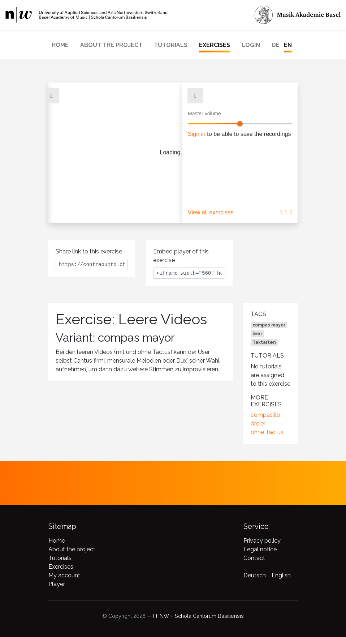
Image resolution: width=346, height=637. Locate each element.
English (281, 575)
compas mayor (268, 325)
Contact (254, 558)
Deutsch (254, 575)
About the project (111, 45)
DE (276, 45)
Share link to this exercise (89, 251)
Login (251, 45)
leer (257, 333)
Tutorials (170, 45)
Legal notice (260, 549)
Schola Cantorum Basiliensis (209, 616)
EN (288, 45)
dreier (258, 423)
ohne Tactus (267, 432)
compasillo (265, 414)
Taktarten (264, 342)
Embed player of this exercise (181, 256)
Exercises (214, 45)
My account (64, 575)
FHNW (161, 616)
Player (56, 584)
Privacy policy (262, 540)
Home (60, 45)
